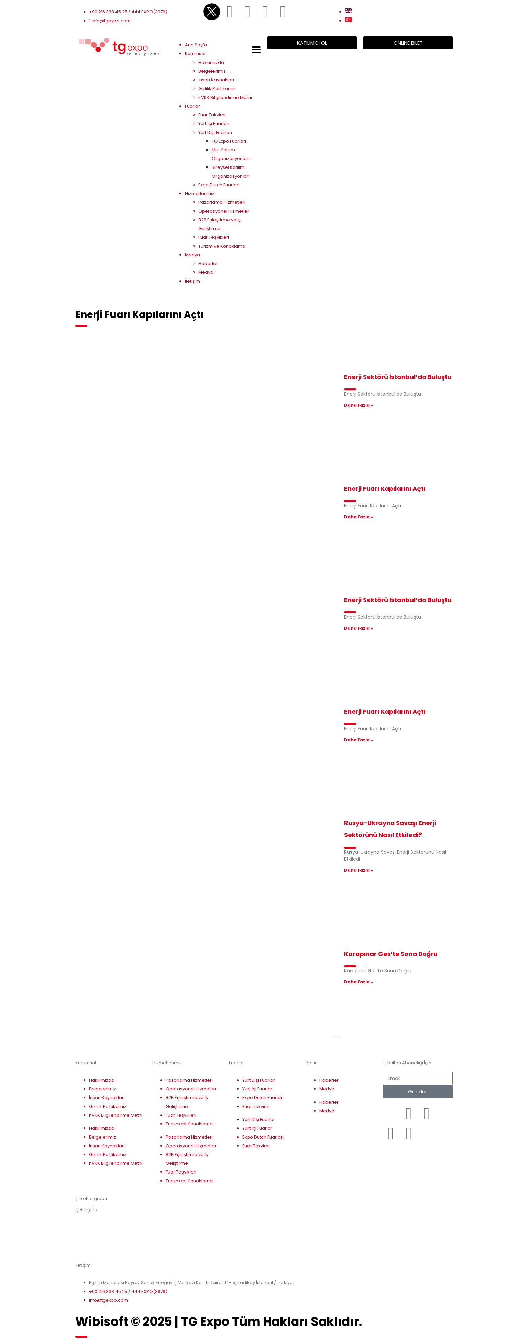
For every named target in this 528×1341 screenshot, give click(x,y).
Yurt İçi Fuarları (213, 123)
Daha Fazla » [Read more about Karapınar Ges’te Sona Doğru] (358, 982)
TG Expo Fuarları (229, 141)
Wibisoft (101, 1321)
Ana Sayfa (196, 45)
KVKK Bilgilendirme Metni (225, 97)
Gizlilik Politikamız (217, 88)
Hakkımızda (211, 62)
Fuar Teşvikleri (213, 237)
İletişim (192, 281)
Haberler (208, 263)
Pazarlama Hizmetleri (221, 202)
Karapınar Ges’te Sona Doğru (390, 953)
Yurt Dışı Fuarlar (258, 1080)
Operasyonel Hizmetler (223, 211)
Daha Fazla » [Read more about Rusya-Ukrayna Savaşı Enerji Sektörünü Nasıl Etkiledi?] (358, 870)
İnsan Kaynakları (216, 80)
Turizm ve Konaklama (221, 246)
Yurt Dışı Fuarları (215, 132)
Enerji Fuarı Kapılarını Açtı (384, 488)
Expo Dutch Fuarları (218, 185)
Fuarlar (192, 106)
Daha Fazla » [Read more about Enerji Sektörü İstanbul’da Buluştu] (358, 405)
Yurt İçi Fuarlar (257, 1089)
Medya (192, 255)
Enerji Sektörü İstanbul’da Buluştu (398, 377)
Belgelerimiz (212, 71)
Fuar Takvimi (211, 115)
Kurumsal (195, 53)
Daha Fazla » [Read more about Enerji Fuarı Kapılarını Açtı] (358, 517)
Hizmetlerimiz (199, 193)
